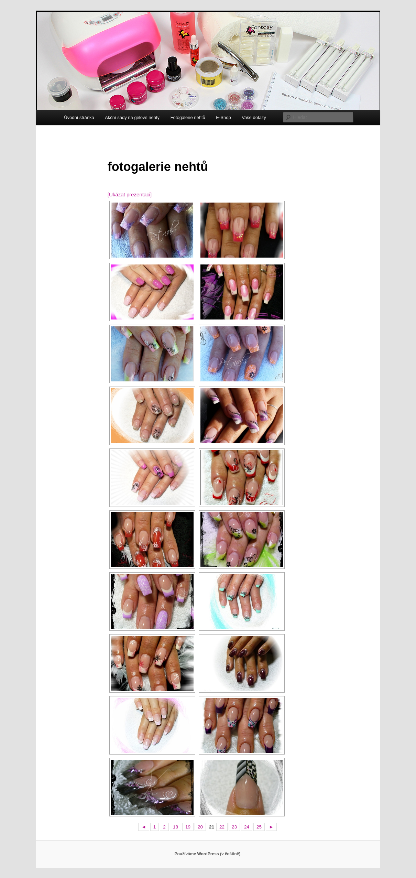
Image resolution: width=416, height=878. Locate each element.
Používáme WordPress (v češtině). (207, 854)
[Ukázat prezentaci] (130, 194)
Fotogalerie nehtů (188, 117)
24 (246, 827)
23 (234, 827)
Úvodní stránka (79, 117)
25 (259, 827)
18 (175, 827)
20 (200, 827)
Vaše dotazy (254, 117)
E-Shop (223, 117)
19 (187, 827)
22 (222, 827)
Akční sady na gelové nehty (132, 117)
